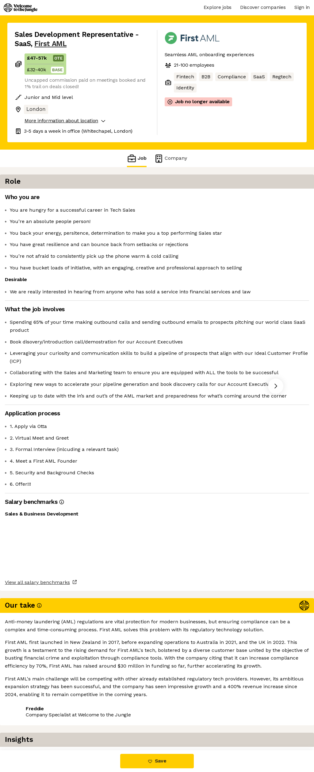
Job (137, 158)
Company (170, 158)
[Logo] (20, 7)
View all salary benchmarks (44, 693)
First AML (50, 44)
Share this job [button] (31, 716)
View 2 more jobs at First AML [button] (93, 716)
